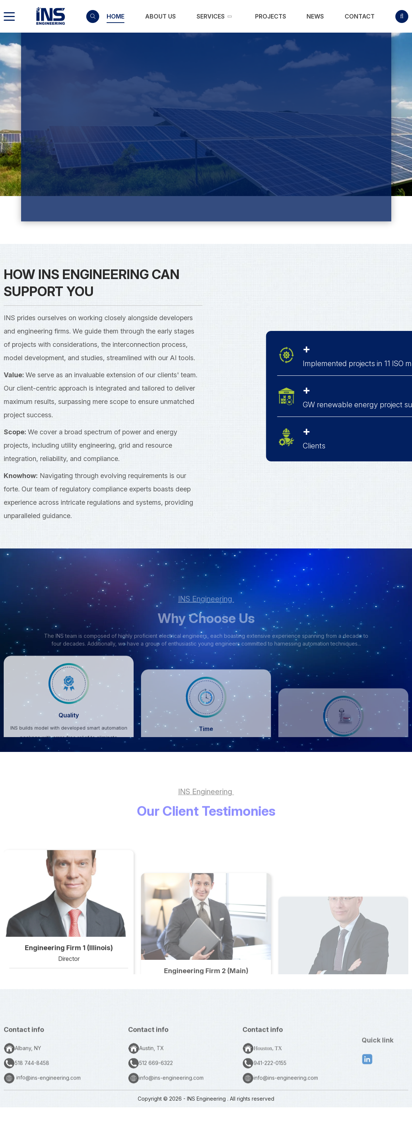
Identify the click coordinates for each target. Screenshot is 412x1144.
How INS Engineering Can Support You (92, 282)
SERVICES (245, 196)
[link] (115, 16)
